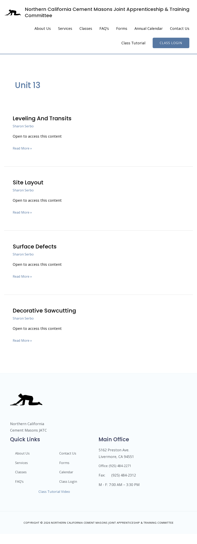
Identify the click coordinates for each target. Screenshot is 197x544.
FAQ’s (20, 491)
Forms (64, 471)
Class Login (69, 491)
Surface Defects (36, 255)
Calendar (67, 481)
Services (22, 471)
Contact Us (69, 462)
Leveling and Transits (44, 127)
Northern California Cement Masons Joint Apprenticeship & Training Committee (113, 16)
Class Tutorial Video (54, 501)
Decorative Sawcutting (47, 319)
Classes (21, 481)
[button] (171, 51)
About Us (23, 462)
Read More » (23, 156)
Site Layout (29, 191)
